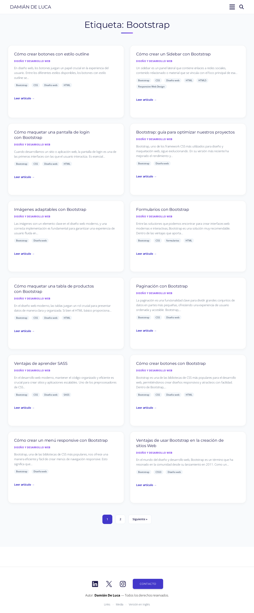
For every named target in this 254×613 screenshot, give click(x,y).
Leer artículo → (24, 98)
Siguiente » (140, 519)
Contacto (148, 583)
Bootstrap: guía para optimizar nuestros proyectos (185, 132)
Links (107, 604)
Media (119, 604)
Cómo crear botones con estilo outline (51, 54)
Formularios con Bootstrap (162, 209)
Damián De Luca (30, 7)
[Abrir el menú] (231, 7)
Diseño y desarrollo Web (32, 61)
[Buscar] (241, 7)
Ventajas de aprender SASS (40, 363)
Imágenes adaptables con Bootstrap (50, 209)
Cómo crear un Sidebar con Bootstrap (173, 54)
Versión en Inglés (139, 604)
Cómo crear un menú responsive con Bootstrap (61, 440)
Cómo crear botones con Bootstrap (171, 363)
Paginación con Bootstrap (162, 286)
